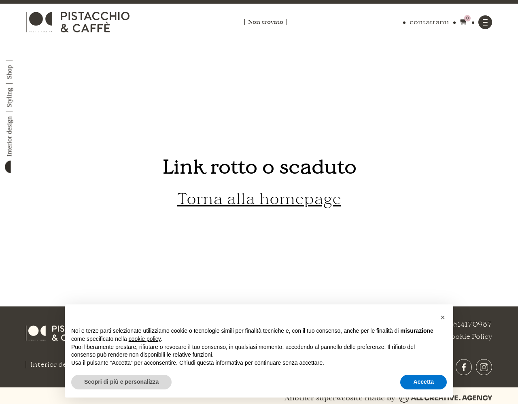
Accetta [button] (423, 381)
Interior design (9, 136)
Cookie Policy (468, 336)
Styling (9, 98)
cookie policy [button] (145, 339)
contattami (429, 22)
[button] (442, 317)
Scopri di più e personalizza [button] (121, 381)
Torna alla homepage (259, 199)
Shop (9, 72)
